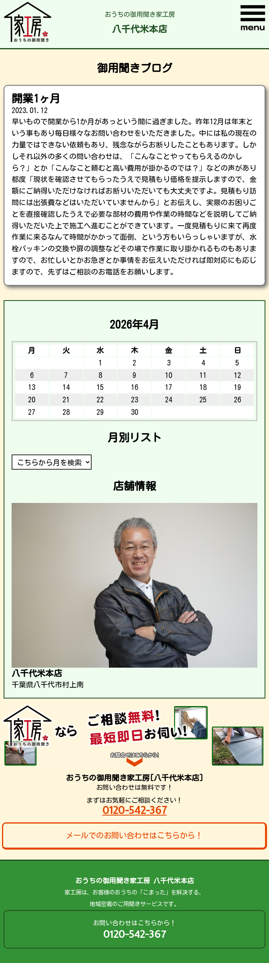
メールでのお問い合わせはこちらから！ (134, 835)
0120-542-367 (134, 810)
